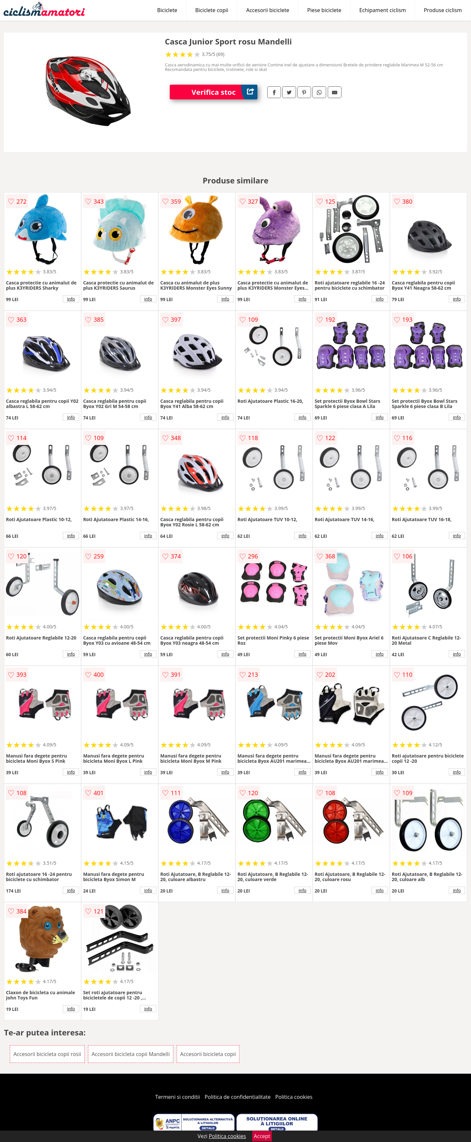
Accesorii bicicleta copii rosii (47, 1054)
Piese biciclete (324, 10)
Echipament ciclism (382, 10)
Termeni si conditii (177, 1096)
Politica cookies (294, 1096)
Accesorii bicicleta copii (208, 1054)
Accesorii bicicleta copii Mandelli (131, 1054)
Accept (262, 1136)
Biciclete (167, 10)
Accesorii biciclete (267, 10)
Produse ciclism (443, 10)
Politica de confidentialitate (238, 1096)
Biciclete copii (211, 10)
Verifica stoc (224, 92)
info (71, 299)
